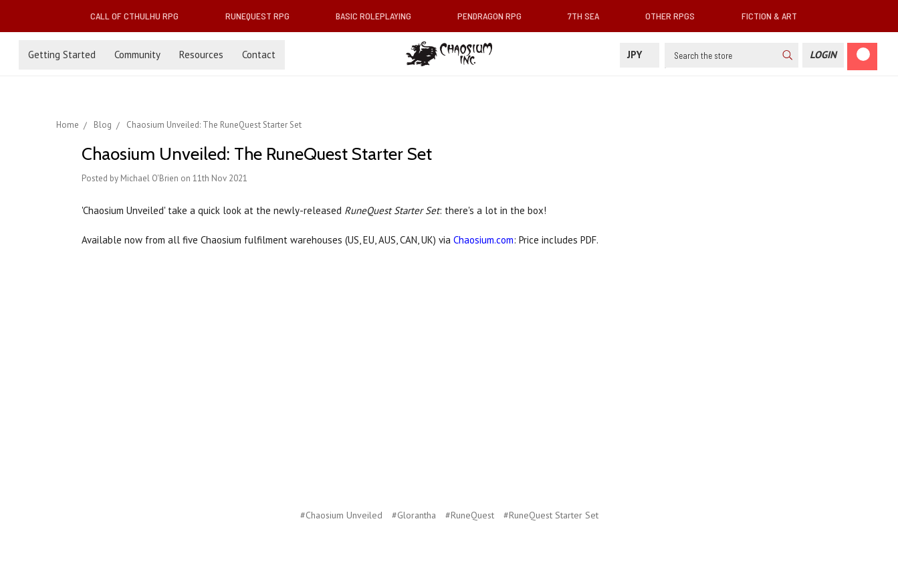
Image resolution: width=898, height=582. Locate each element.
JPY (639, 54)
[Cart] (862, 56)
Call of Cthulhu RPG (139, 15)
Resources (201, 54)
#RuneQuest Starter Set (550, 515)
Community (137, 54)
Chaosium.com (483, 239)
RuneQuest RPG (262, 15)
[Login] (823, 55)
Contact (258, 54)
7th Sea (589, 15)
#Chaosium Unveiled (341, 515)
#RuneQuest (469, 515)
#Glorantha (414, 515)
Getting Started (62, 54)
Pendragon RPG (494, 15)
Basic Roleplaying (379, 15)
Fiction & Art (775, 15)
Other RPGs (675, 15)
